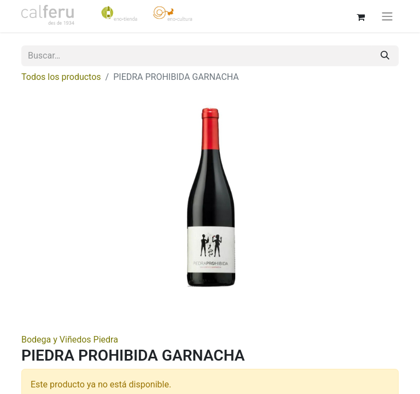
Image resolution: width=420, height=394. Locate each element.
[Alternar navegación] (387, 16)
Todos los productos (61, 77)
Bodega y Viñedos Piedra (69, 339)
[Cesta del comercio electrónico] (360, 16)
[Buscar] (385, 55)
